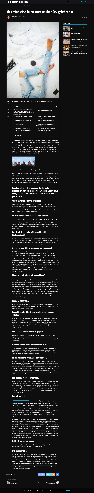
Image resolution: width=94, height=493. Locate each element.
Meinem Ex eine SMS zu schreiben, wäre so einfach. (22, 121)
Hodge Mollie (14, 16)
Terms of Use (49, 490)
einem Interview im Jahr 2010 (21, 400)
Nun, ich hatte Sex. (18, 133)
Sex (8, 8)
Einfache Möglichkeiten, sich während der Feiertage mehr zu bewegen (79, 39)
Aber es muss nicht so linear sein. (44, 130)
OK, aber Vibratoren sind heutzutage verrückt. (24, 116)
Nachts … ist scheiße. (18, 124)
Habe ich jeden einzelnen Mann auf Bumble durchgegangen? (45, 117)
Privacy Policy (42, 490)
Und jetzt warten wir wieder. (43, 133)
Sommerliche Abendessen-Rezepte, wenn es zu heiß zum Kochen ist (79, 45)
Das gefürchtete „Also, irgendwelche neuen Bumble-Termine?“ (45, 124)
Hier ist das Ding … (18, 135)
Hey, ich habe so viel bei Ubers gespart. (22, 128)
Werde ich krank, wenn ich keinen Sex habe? (46, 128)
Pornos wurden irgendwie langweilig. (45, 110)
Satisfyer (52, 222)
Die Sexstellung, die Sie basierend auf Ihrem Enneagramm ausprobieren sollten (79, 51)
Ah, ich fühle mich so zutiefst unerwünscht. (23, 130)
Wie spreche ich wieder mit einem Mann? (46, 120)
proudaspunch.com (17, 2)
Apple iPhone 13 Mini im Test (76, 32)
